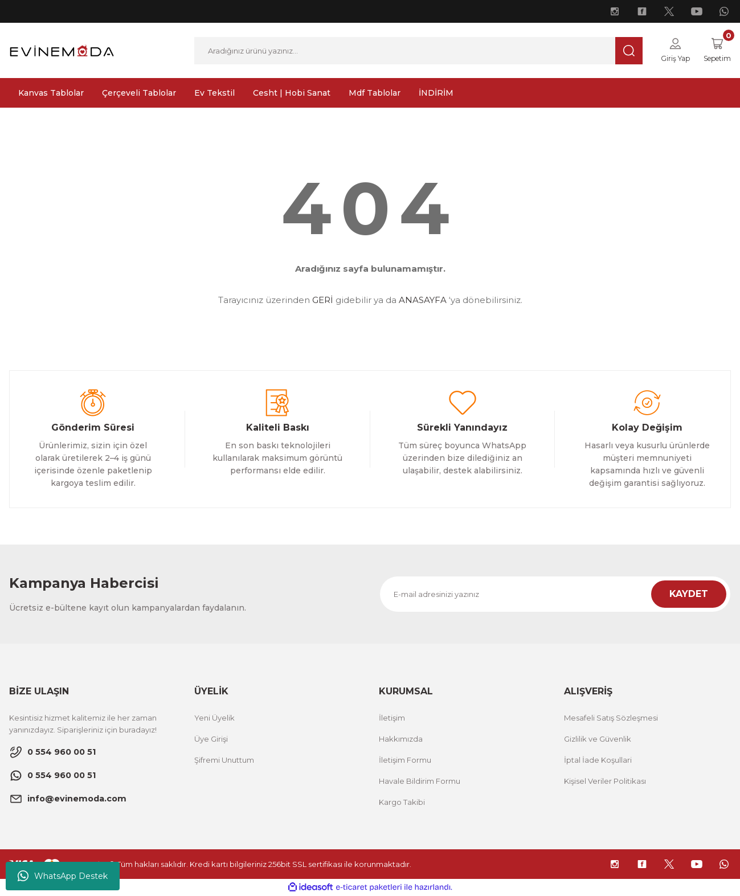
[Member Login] (669, 50)
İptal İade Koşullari (598, 760)
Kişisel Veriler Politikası (605, 781)
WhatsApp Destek (63, 876)
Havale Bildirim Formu (419, 781)
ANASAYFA (423, 300)
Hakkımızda (401, 739)
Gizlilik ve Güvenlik (597, 739)
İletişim (392, 718)
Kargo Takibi (402, 802)
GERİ (322, 300)
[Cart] (714, 50)
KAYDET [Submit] (688, 594)
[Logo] (62, 50)
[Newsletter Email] (555, 594)
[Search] (414, 50)
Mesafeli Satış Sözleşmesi (611, 718)
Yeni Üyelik (214, 718)
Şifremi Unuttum (224, 760)
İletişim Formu (405, 760)
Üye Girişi (211, 739)
